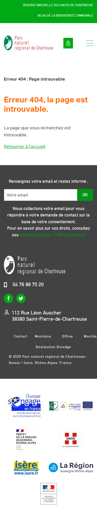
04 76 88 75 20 (28, 284)
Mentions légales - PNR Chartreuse (52, 234)
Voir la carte (68, 43)
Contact (20, 336)
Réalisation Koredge (53, 347)
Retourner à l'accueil (24, 146)
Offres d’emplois (67, 336)
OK (85, 194)
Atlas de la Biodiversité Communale (65, 15)
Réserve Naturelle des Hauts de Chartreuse (58, 5)
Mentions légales (43, 336)
